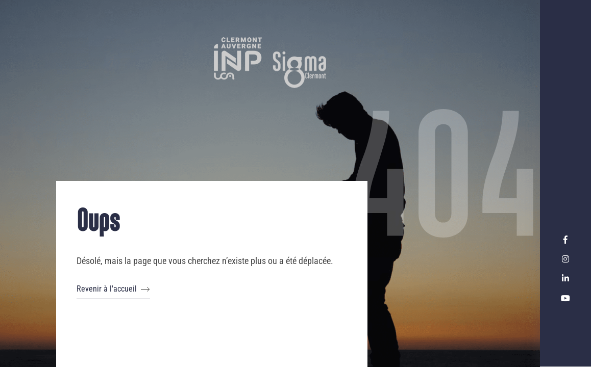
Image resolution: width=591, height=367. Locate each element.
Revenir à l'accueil (113, 289)
